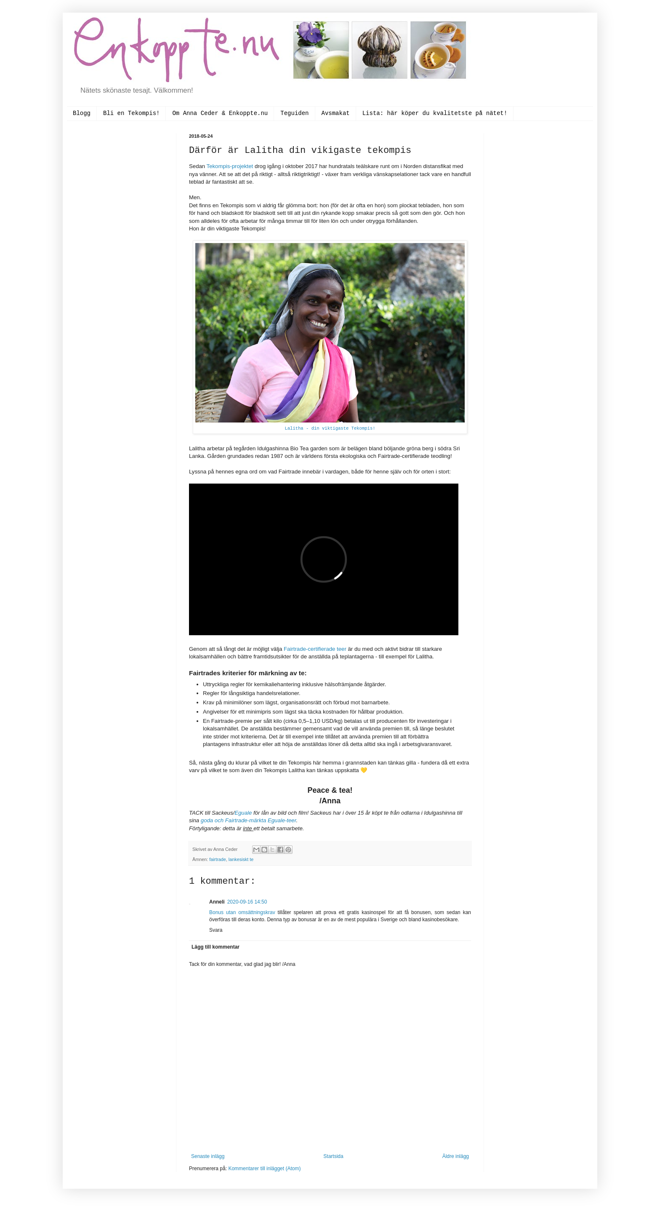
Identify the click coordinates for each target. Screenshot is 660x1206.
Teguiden (294, 113)
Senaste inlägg (207, 1156)
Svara (215, 930)
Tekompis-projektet (230, 166)
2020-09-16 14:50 (247, 902)
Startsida (333, 1156)
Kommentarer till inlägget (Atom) (264, 1168)
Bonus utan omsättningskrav (242, 912)
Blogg (81, 113)
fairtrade (217, 859)
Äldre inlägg (455, 1156)
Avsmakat (336, 113)
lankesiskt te (241, 859)
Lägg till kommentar (216, 947)
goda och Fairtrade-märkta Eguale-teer (248, 820)
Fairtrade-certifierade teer (315, 649)
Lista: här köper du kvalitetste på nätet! (434, 113)
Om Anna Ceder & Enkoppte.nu (220, 113)
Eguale (243, 813)
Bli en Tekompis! (131, 113)
